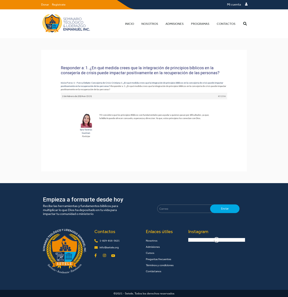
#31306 (222, 96)
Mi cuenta (234, 4)
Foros (70, 82)
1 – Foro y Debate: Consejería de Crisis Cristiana (96, 82)
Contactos (226, 23)
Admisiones (174, 23)
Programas (200, 23)
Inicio (129, 23)
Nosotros (149, 23)
